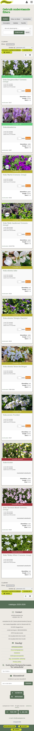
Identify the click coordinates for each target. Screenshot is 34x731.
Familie (23, 23)
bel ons (23, 712)
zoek (29, 671)
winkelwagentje (9, 726)
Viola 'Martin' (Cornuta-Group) (14, 175)
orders (7, 52)
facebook (17, 693)
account (23, 726)
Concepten (6, 23)
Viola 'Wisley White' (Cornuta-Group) (17, 555)
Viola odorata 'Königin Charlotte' (15, 318)
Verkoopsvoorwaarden (17, 655)
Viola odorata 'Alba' (10, 271)
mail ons (12, 712)
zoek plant (19, 32)
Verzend (28, 683)
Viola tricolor (8, 462)
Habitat (15, 23)
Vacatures (17, 653)
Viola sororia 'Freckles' (11, 415)
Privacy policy (17, 661)
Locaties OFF (27, 50)
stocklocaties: (5, 102)
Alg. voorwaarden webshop (17, 658)
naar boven (17, 722)
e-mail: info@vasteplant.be (17, 718)
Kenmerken (27, 19)
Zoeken (5, 19)
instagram (17, 696)
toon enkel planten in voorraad (11, 50)
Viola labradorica (9, 127)
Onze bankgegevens (17, 650)
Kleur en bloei (15, 19)
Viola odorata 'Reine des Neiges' (15, 367)
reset (28, 32)
